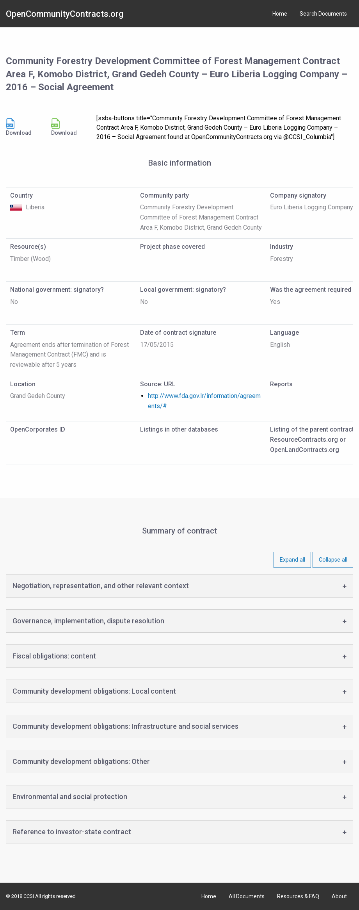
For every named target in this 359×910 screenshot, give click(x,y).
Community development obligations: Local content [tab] (94, 691)
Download (19, 127)
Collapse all (333, 560)
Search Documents (323, 14)
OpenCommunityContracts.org (64, 14)
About (339, 896)
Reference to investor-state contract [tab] (71, 832)
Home (279, 14)
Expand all (292, 560)
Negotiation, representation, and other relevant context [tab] (100, 586)
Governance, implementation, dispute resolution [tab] (88, 621)
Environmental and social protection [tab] (69, 796)
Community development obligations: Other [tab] (81, 761)
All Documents (247, 896)
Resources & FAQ (298, 896)
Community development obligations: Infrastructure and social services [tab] (125, 726)
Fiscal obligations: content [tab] (54, 656)
